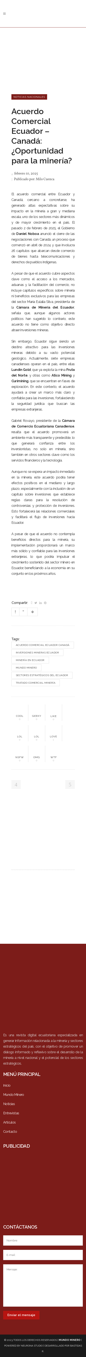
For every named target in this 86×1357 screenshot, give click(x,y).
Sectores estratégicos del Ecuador (42, 675)
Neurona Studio (32, 1345)
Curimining (20, 381)
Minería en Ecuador (30, 660)
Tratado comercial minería (36, 682)
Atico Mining (62, 375)
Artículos (9, 1122)
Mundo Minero (26, 667)
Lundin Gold (21, 370)
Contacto (10, 1132)
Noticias (9, 1104)
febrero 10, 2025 (24, 173)
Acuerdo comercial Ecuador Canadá (43, 645)
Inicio (6, 1085)
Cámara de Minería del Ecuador (45, 307)
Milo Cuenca (45, 179)
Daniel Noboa (27, 234)
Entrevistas (11, 1113)
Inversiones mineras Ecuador (37, 652)
